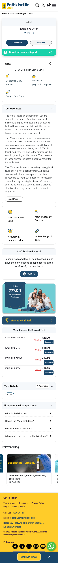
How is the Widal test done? (19, 421)
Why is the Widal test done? (19, 428)
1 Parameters (42, 386)
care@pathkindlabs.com (23, 518)
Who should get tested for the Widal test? (26, 436)
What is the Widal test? (17, 413)
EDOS (22, 506)
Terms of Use (9, 503)
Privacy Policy (38, 503)
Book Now (41, 43)
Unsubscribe (19, 535)
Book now (49, 342)
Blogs (6, 506)
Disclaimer (23, 503)
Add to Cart (17, 43)
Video (14, 506)
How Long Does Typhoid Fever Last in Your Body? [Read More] (27, 477)
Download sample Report (20, 52)
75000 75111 (17, 513)
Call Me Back (29, 557)
